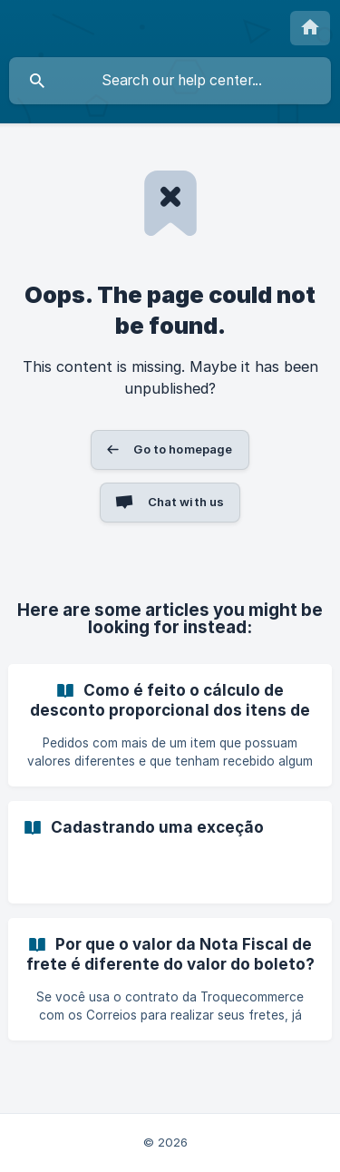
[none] (310, 28)
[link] (170, 725)
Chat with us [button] (186, 501)
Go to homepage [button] (182, 449)
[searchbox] (170, 80)
